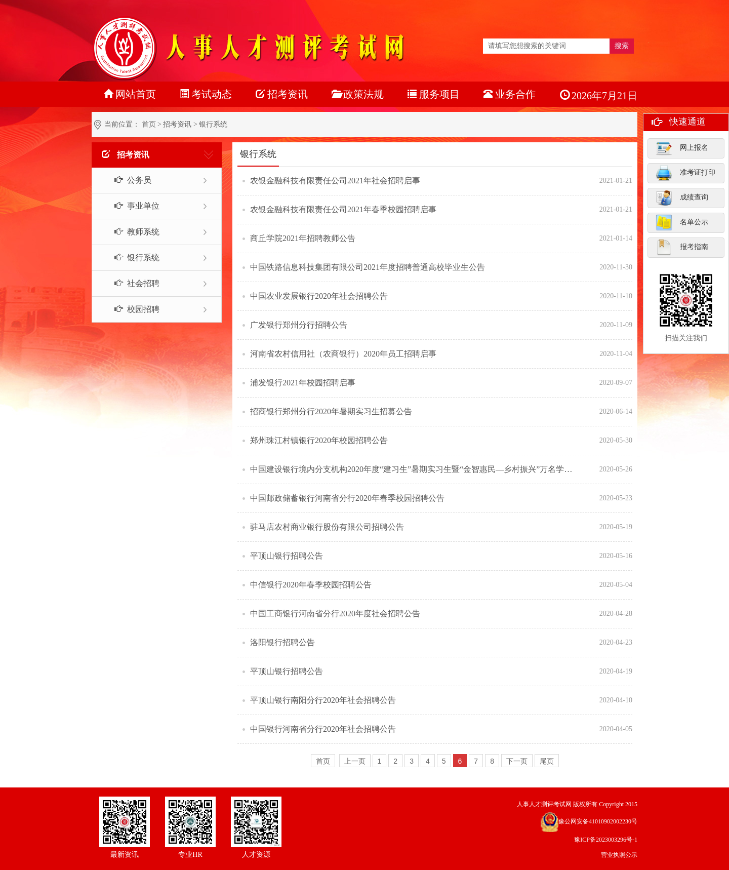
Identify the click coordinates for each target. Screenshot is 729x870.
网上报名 (682, 148)
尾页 (547, 761)
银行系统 (131, 257)
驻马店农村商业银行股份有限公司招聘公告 (327, 527)
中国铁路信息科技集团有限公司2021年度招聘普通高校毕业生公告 (367, 267)
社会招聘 (131, 283)
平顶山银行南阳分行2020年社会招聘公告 (323, 700)
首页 (149, 124)
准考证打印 (685, 173)
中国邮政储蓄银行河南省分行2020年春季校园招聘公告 (347, 498)
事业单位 (131, 206)
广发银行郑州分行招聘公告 (298, 325)
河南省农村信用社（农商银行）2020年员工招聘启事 (343, 353)
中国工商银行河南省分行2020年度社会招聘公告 (335, 613)
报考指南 (682, 247)
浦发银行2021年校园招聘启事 (302, 382)
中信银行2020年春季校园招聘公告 (311, 584)
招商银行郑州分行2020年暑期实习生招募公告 (331, 411)
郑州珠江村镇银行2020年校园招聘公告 (319, 440)
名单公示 (682, 222)
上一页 (355, 761)
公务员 (127, 180)
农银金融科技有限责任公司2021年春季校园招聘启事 (343, 209)
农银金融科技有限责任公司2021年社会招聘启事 (335, 180)
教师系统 (131, 231)
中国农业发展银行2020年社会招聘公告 (319, 296)
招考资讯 (177, 124)
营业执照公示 (619, 854)
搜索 (622, 46)
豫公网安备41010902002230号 (597, 821)
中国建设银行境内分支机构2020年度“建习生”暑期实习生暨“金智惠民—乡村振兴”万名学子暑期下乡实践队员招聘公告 (412, 469)
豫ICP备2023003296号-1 (605, 839)
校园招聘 (131, 309)
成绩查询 (682, 197)
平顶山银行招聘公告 (286, 555)
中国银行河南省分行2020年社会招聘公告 (323, 729)
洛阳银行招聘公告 (282, 642)
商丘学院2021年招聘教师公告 (302, 238)
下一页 (517, 761)
